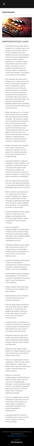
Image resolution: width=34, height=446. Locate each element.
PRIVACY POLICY (21, 435)
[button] (5, 4)
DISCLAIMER (11, 435)
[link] (17, 442)
